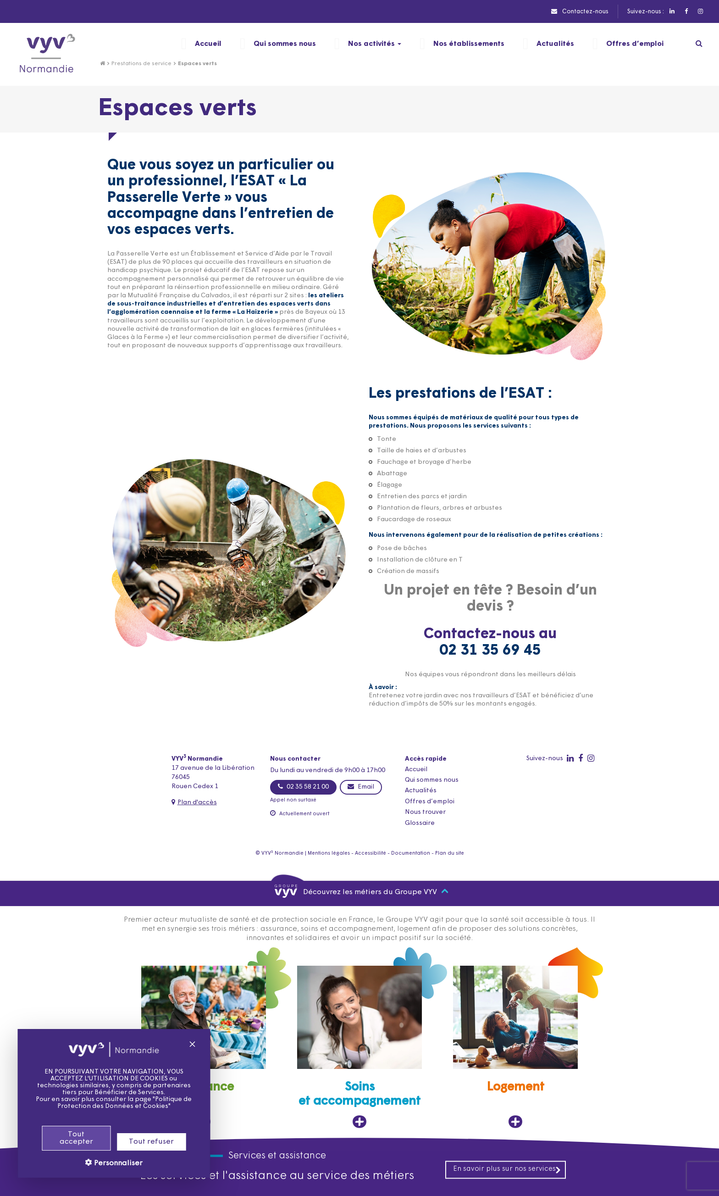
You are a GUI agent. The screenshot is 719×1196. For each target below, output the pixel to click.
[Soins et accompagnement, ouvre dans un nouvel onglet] (359, 1047)
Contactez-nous (579, 11)
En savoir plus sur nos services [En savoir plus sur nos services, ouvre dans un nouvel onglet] (507, 1169)
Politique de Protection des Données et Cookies (113, 1103)
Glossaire (420, 823)
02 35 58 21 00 (303, 786)
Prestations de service (141, 64)
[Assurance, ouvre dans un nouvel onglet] (203, 1047)
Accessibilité (370, 853)
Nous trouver (425, 812)
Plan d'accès (197, 802)
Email (361, 786)
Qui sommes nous (432, 780)
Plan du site (449, 853)
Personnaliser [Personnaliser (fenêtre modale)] (106, 1163)
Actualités (421, 790)
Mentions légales (329, 853)
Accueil (416, 769)
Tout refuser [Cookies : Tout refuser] (139, 1142)
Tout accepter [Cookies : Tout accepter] (65, 1138)
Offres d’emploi (429, 801)
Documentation (410, 853)
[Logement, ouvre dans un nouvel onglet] (515, 1047)
